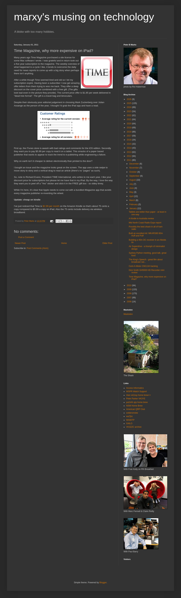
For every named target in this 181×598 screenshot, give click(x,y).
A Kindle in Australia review (141, 218)
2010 (129, 285)
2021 (129, 119)
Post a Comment (26, 237)
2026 (129, 99)
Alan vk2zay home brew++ (138, 395)
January (133, 208)
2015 (129, 144)
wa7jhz (129, 416)
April (131, 196)
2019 (129, 127)
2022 (129, 115)
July (131, 184)
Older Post (107, 243)
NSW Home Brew (134, 406)
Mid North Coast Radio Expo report (145, 222)
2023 (129, 111)
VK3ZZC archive (133, 427)
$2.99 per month (51, 206)
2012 (129, 156)
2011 (129, 160)
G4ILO (129, 423)
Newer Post (20, 243)
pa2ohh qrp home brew (137, 402)
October (133, 172)
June (131, 188)
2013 (129, 152)
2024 (129, 107)
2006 (129, 301)
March (132, 200)
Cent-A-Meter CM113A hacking (143, 266)
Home (64, 243)
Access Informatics (135, 388)
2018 (129, 132)
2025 (129, 103)
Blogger (103, 582)
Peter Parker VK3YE (135, 398)
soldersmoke (132, 413)
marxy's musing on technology (84, 17)
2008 (129, 293)
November (134, 168)
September (134, 176)
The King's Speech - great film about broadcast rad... (146, 260)
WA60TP (130, 420)
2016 (129, 140)
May (131, 192)
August (132, 180)
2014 (129, 148)
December (134, 164)
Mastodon (128, 314)
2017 (129, 136)
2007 (129, 297)
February (133, 204)
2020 (129, 123)
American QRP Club (135, 409)
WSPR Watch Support (136, 391)
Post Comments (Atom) (37, 248)
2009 (129, 289)
